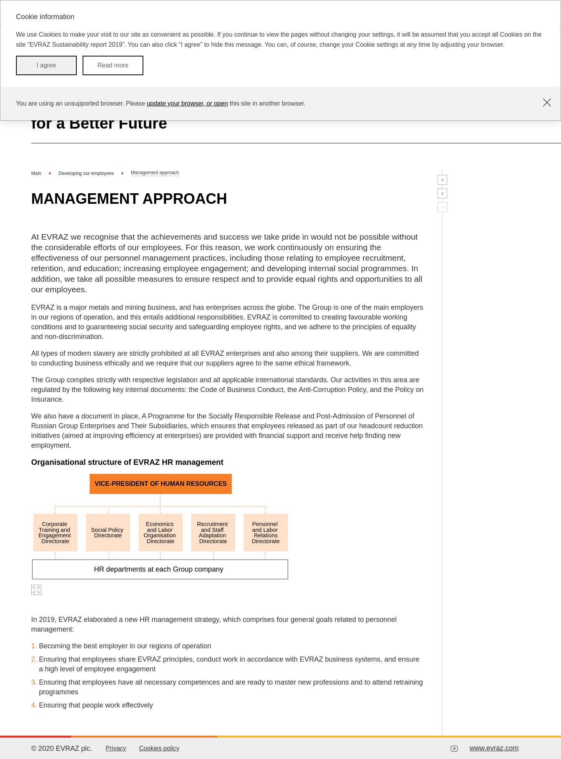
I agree (46, 65)
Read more (112, 65)
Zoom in (36, 590)
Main (36, 173)
